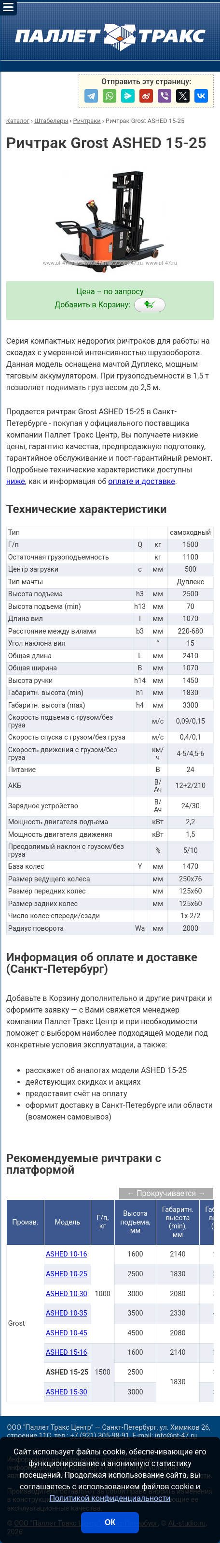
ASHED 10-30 (66, 1294)
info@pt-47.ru (176, 1436)
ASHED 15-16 (66, 1352)
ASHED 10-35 (66, 1313)
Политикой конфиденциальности (110, 1498)
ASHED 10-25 (66, 1274)
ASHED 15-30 (66, 1392)
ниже (15, 481)
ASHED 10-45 (66, 1333)
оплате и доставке (141, 481)
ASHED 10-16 (66, 1254)
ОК (110, 1522)
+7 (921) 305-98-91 (99, 1436)
